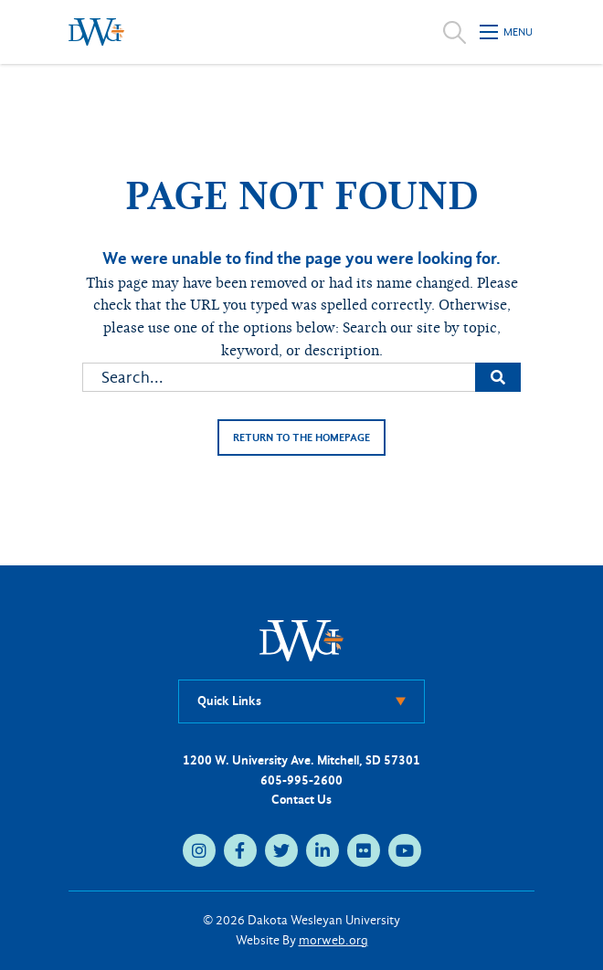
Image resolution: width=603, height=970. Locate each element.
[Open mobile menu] (507, 32)
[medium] (199, 850)
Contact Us (301, 799)
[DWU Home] (301, 640)
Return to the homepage (301, 437)
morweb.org (333, 940)
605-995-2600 (301, 780)
